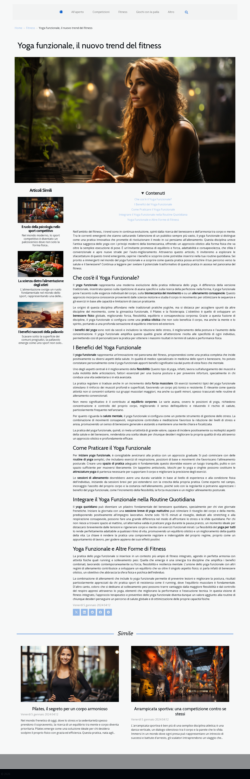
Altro (171, 12)
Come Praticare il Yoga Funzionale (153, 209)
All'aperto (77, 12)
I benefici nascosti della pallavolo (40, 332)
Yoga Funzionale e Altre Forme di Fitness (153, 220)
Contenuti (155, 193)
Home (18, 28)
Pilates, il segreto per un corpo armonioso (69, 708)
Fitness (122, 12)
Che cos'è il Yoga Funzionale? (153, 199)
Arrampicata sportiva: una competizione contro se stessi (180, 711)
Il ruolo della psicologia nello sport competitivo (40, 229)
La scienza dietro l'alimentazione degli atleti (41, 283)
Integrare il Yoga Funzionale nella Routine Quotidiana (153, 214)
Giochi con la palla (147, 12)
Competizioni (101, 12)
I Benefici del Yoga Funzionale (153, 204)
